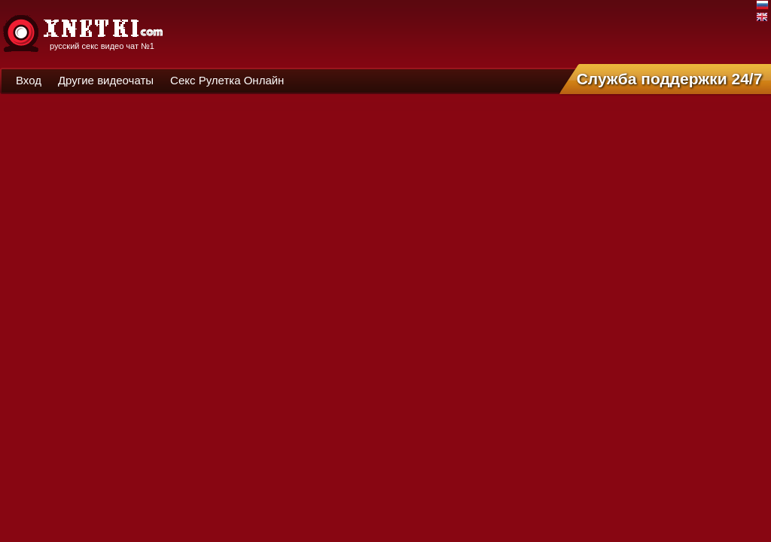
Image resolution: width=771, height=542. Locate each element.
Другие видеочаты (106, 80)
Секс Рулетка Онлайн (227, 80)
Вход (28, 80)
